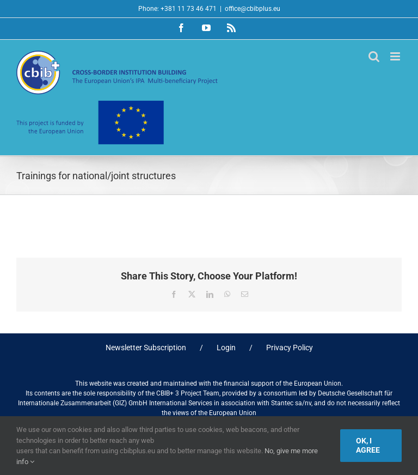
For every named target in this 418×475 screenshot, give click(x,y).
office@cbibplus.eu (252, 9)
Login (226, 347)
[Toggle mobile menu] (396, 56)
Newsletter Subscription (146, 347)
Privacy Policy (289, 347)
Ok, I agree (368, 445)
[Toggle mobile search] (373, 56)
